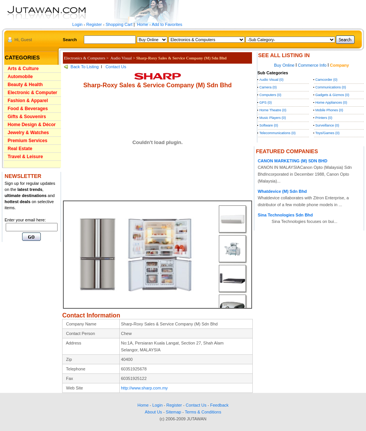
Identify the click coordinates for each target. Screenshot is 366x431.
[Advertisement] (25, 291)
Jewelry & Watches (28, 132)
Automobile (20, 76)
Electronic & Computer (32, 92)
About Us (153, 412)
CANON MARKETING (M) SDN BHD (292, 161)
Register (94, 24)
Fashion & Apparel (28, 100)
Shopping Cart (119, 24)
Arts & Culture (23, 68)
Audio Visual (121, 58)
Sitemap (173, 412)
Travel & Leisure (25, 156)
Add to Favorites (167, 24)
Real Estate (20, 148)
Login (77, 24)
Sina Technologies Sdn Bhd (285, 215)
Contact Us (116, 66)
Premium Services (27, 140)
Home (142, 24)
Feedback (219, 405)
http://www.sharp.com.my (144, 388)
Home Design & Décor (32, 124)
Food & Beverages (28, 108)
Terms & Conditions (203, 412)
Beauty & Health (25, 84)
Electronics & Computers (84, 58)
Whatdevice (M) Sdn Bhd (282, 191)
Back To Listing (85, 66)
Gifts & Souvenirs (27, 116)
